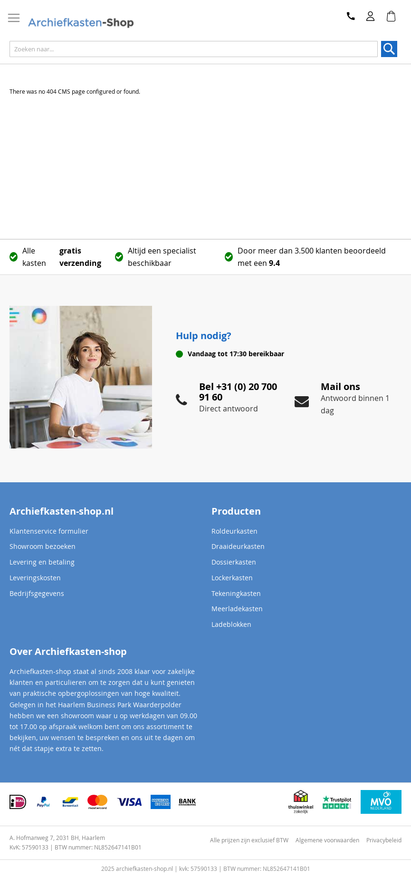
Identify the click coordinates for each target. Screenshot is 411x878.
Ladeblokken (231, 624)
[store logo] (81, 23)
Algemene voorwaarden (327, 840)
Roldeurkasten (234, 531)
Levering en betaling (42, 561)
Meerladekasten (237, 608)
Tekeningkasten (236, 593)
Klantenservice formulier (49, 531)
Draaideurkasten (238, 546)
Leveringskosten (35, 577)
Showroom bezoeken (43, 546)
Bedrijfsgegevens (37, 593)
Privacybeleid (383, 840)
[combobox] (194, 49)
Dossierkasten (233, 561)
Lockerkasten (232, 577)
